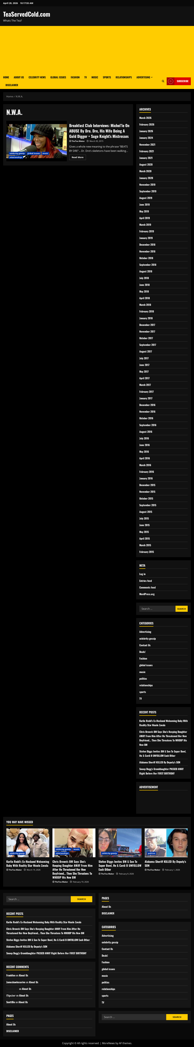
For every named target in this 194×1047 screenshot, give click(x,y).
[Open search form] (163, 81)
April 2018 (144, 298)
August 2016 (145, 432)
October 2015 (146, 498)
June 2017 (144, 365)
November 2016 (147, 411)
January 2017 (145, 398)
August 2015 (145, 512)
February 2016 (146, 472)
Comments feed (147, 587)
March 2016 (145, 465)
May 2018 (144, 291)
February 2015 (146, 552)
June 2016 (144, 445)
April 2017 (144, 378)
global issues (33, 153)
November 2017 (147, 331)
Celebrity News (37, 77)
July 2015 (144, 518)
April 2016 (144, 458)
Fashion (75, 77)
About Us (19, 77)
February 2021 (146, 151)
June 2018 (144, 285)
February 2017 (146, 391)
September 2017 (147, 345)
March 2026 (145, 118)
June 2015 (144, 525)
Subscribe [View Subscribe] (177, 81)
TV (85, 77)
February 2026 (146, 124)
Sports (107, 77)
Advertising (143, 77)
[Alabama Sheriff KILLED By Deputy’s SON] (166, 842)
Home (6, 77)
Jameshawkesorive (15, 982)
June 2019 (144, 204)
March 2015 (145, 545)
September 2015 (147, 505)
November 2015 (147, 492)
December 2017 (147, 325)
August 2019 (145, 198)
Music (94, 77)
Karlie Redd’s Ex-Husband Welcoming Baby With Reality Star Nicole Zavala (27, 863)
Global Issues (58, 77)
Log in (142, 574)
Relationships (124, 77)
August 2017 (145, 351)
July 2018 (144, 278)
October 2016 (146, 418)
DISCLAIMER (12, 85)
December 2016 (147, 405)
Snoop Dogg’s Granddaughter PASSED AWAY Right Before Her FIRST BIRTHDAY (46, 953)
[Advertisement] (97, 50)
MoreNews (108, 1043)
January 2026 (146, 131)
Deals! (142, 652)
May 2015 (144, 532)
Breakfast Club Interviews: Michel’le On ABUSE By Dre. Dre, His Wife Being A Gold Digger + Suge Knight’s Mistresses (36, 141)
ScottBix (10, 1002)
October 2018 (146, 258)
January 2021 (146, 158)
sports (142, 692)
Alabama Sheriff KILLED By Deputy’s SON (159, 762)
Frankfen (10, 975)
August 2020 (146, 164)
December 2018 (147, 244)
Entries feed (145, 581)
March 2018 (145, 305)
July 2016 (144, 438)
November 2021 (147, 144)
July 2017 (144, 358)
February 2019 (146, 231)
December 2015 (147, 485)
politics (143, 678)
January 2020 (146, 178)
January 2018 (146, 318)
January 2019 (146, 238)
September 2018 (147, 265)
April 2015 (144, 538)
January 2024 (146, 138)
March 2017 (145, 385)
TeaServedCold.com (26, 13)
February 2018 (146, 311)
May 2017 (144, 371)
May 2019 (144, 211)
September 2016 (147, 425)
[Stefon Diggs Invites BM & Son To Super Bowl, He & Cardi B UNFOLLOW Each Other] (120, 842)
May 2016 (144, 451)
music (45, 153)
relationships (16, 157)
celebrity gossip (17, 153)
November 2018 (147, 251)
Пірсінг (11, 995)
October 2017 (146, 338)
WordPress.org (147, 594)
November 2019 (147, 184)
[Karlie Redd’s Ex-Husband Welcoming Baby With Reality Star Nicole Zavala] (27, 842)
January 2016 (146, 478)
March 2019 (145, 224)
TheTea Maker (78, 141)
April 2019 (144, 218)
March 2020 (145, 171)
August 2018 (145, 271)
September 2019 (147, 191)
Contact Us (145, 645)
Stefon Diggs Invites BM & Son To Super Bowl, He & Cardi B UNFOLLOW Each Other (120, 865)
